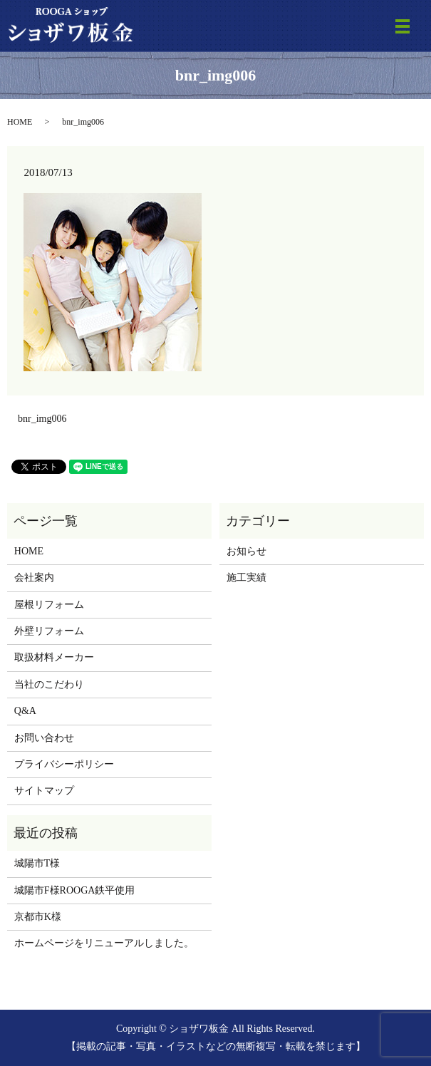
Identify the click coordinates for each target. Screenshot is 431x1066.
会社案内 (34, 577)
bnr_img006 (42, 418)
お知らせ (246, 551)
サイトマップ (44, 790)
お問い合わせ (44, 738)
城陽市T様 (37, 863)
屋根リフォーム (49, 604)
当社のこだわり (49, 684)
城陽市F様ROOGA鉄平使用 (74, 890)
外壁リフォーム (49, 631)
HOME (19, 122)
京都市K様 (37, 916)
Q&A (25, 710)
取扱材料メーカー (54, 657)
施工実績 (246, 577)
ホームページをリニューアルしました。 (104, 943)
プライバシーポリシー (64, 764)
